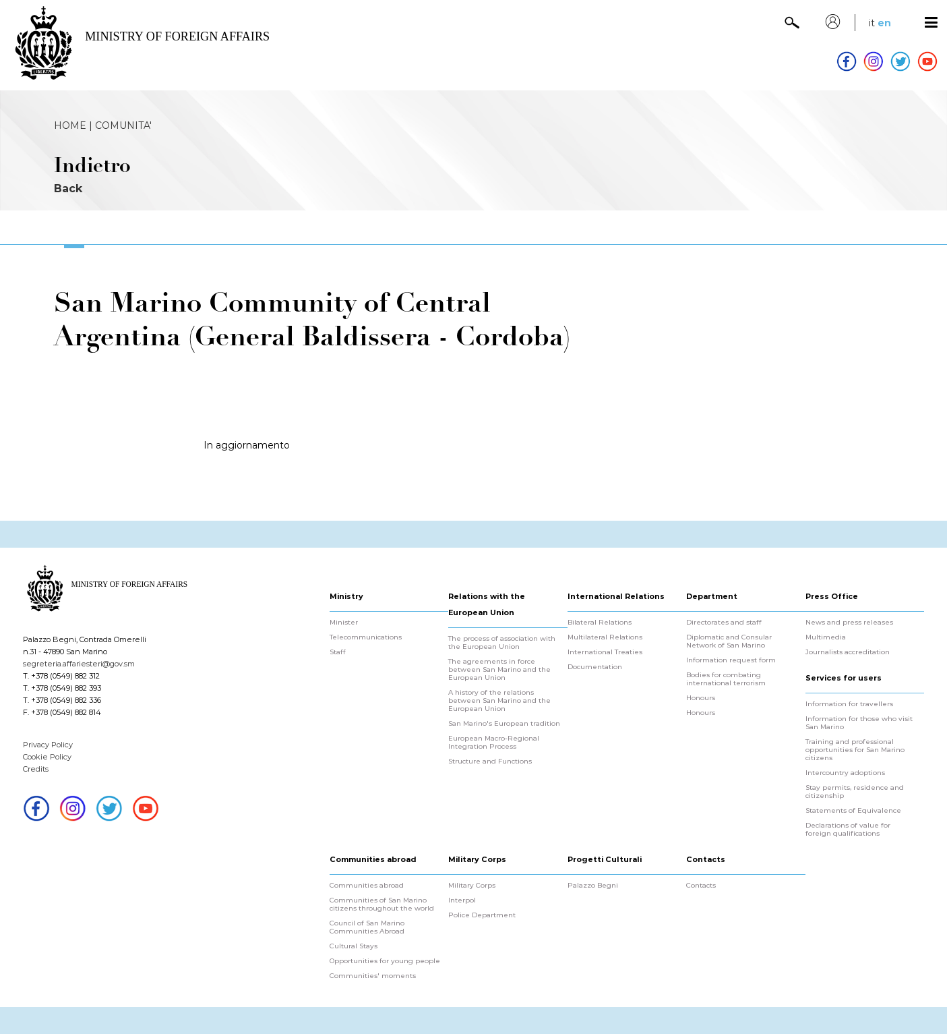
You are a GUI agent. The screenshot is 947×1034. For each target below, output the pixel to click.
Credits (36, 769)
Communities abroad (367, 886)
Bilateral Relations (600, 623)
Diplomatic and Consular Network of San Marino (729, 641)
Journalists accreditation (847, 652)
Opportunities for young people (385, 961)
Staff (338, 652)
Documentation (595, 667)
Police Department (482, 915)
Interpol (462, 900)
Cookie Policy (47, 757)
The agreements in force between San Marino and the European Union (499, 670)
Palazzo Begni (593, 886)
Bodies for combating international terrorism (726, 679)
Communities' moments (373, 976)
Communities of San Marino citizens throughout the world (382, 904)
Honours (700, 698)
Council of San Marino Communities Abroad (367, 927)
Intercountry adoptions (845, 773)
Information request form (731, 660)
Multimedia (825, 637)
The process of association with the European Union (501, 643)
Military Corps (471, 886)
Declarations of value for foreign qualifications (847, 830)
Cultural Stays (353, 946)
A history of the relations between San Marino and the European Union (499, 701)
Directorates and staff (724, 623)
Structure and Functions (490, 761)
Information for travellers (849, 704)
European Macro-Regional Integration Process (493, 743)
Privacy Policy (48, 744)
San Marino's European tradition (504, 724)
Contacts (701, 886)
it (872, 23)
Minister (344, 623)
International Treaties (605, 652)
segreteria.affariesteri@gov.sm (79, 663)
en (884, 23)
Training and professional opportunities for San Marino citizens (855, 750)
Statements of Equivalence (853, 811)
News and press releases (849, 623)
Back (68, 188)
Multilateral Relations (605, 637)
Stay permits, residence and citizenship (854, 792)
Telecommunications (366, 637)
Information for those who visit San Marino (859, 723)
